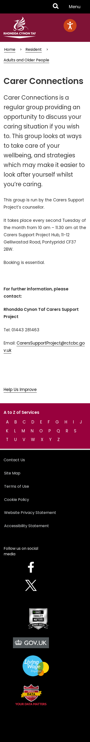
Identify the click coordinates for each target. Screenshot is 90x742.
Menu (76, 8)
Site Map (12, 473)
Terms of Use (16, 486)
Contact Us (14, 460)
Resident (33, 49)
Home (9, 49)
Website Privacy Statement (30, 512)
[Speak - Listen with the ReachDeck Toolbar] (70, 25)
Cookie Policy (16, 499)
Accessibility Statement (26, 526)
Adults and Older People (26, 60)
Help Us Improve (20, 389)
